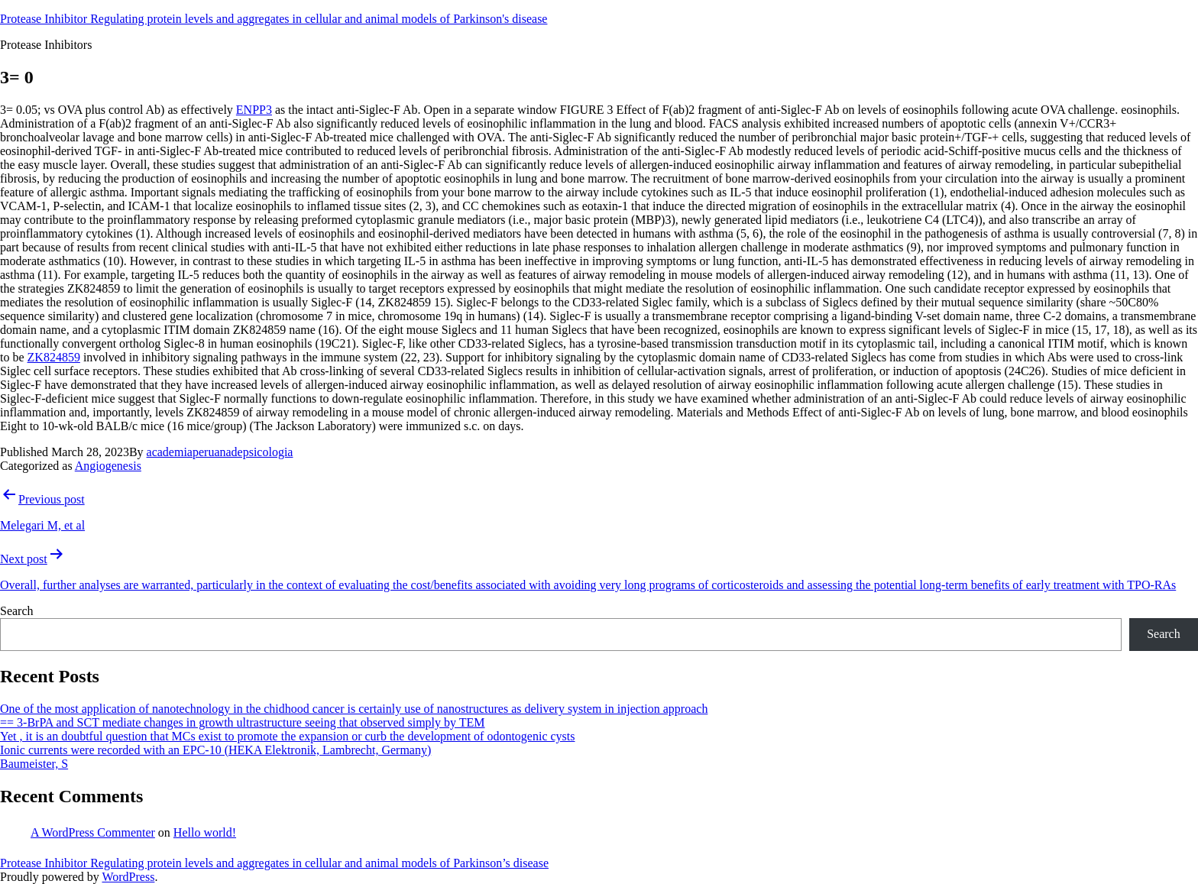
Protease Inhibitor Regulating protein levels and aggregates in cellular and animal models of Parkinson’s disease (274, 862)
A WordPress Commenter (93, 832)
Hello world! (204, 832)
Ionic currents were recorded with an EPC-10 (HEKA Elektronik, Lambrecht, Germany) (215, 749)
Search (17, 610)
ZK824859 (54, 357)
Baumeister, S (34, 763)
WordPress (128, 876)
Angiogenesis (108, 465)
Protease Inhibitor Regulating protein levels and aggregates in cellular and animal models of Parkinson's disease (273, 18)
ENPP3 (254, 109)
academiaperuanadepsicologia (220, 451)
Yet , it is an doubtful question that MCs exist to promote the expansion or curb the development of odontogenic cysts (287, 736)
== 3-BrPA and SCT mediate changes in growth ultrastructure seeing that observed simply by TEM (242, 722)
